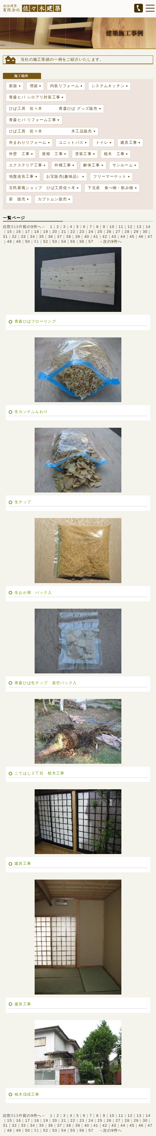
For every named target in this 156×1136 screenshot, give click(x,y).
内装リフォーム (64, 86)
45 (132, 236)
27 (118, 231)
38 (68, 236)
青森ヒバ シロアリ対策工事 (34, 97)
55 (72, 241)
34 (32, 236)
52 (45, 241)
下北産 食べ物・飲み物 (110, 188)
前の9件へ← (34, 226)
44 (122, 236)
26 (109, 231)
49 (18, 241)
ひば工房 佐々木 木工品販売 (50, 131)
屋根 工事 (52, 154)
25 (100, 231)
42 (104, 236)
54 (63, 241)
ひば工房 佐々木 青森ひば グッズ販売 (53, 108)
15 (9, 231)
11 (120, 226)
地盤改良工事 (21, 176)
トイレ (102, 142)
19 (45, 231)
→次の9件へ (110, 241)
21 (63, 231)
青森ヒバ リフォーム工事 (32, 120)
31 (5, 236)
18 (36, 231)
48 (9, 241)
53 (54, 241)
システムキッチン (108, 86)
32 (14, 236)
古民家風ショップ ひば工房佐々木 (42, 188)
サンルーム (122, 165)
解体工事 (91, 165)
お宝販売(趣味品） (63, 176)
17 (27, 231)
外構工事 (62, 165)
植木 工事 (114, 154)
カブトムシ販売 (52, 199)
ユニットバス (71, 142)
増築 (34, 86)
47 (150, 236)
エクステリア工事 (25, 165)
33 (23, 236)
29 (136, 231)
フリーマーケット (109, 176)
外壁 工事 (19, 154)
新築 (13, 86)
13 (138, 226)
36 (50, 236)
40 (86, 236)
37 (59, 236)
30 (145, 231)
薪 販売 (17, 199)
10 (111, 226)
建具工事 (128, 142)
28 (127, 231)
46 (141, 236)
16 (18, 231)
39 (77, 236)
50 (27, 241)
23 (81, 231)
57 (90, 241)
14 (148, 226)
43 (113, 236)
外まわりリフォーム (28, 142)
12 (129, 226)
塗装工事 (83, 154)
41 (95, 236)
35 (41, 236)
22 (72, 231)
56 (81, 241)
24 (90, 231)
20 (54, 231)
